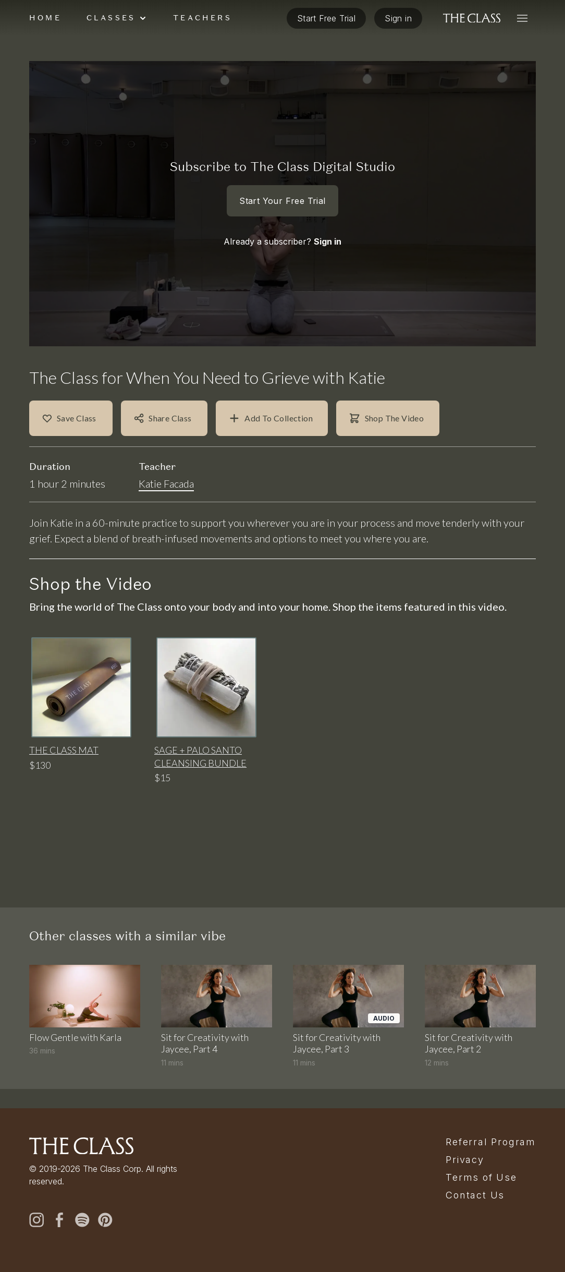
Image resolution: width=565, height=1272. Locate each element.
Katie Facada (166, 502)
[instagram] (36, 1220)
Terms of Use (481, 1177)
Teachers (202, 37)
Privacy (465, 1160)
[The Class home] (471, 37)
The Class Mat (64, 769)
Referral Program (491, 1142)
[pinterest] (105, 1220)
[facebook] (59, 1220)
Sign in (327, 261)
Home (45, 37)
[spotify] (82, 1220)
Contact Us (475, 1195)
